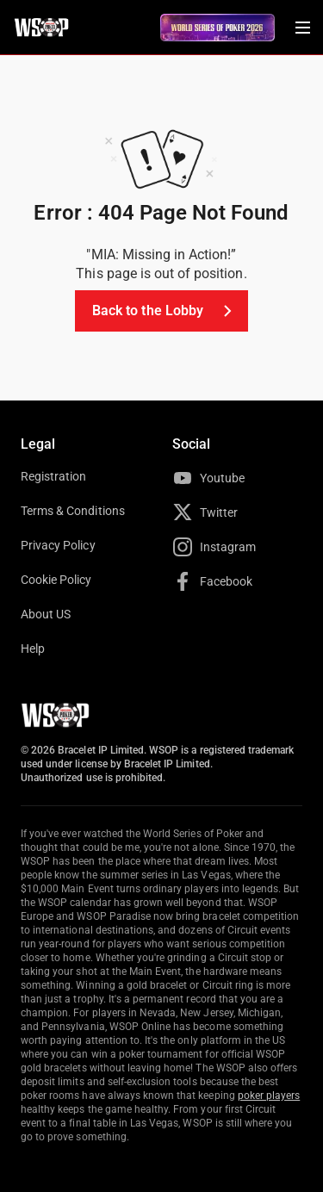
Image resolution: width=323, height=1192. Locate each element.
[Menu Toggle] (302, 27)
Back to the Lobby (165, 311)
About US (46, 614)
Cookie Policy (56, 580)
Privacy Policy (58, 545)
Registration (53, 476)
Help (33, 648)
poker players (269, 1096)
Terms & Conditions (73, 511)
